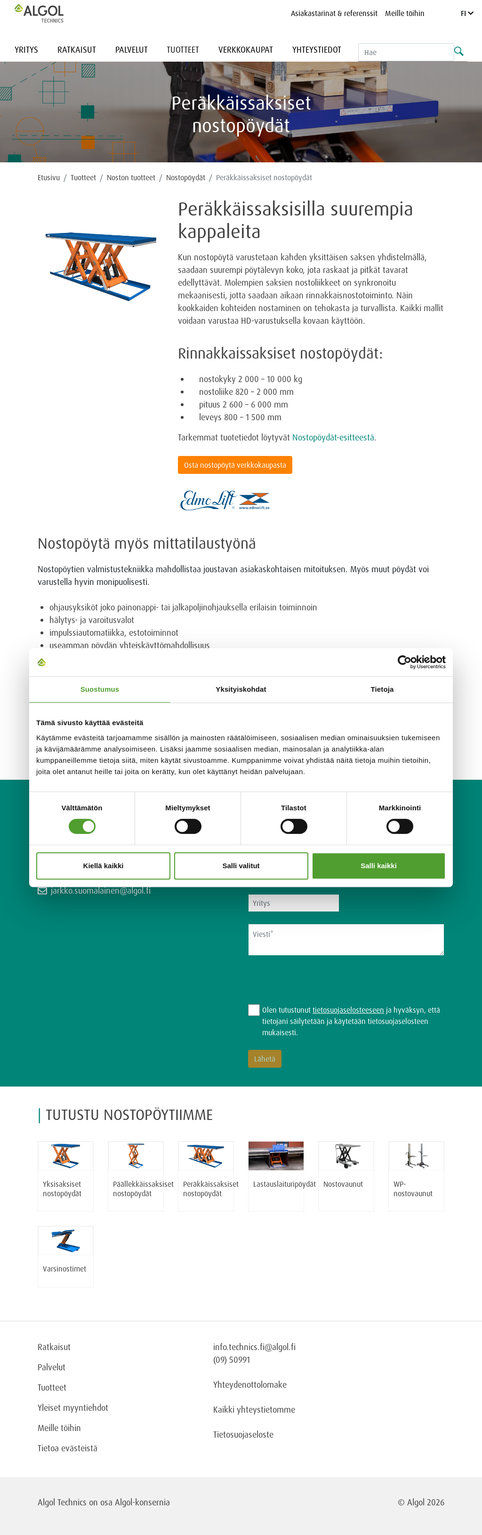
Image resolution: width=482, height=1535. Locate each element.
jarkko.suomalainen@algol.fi (101, 890)
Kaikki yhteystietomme (254, 1409)
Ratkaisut (76, 49)
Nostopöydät (185, 177)
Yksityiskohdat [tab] (241, 689)
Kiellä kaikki (103, 866)
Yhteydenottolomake (250, 1384)
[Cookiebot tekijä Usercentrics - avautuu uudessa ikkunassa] (404, 662)
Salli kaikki (379, 866)
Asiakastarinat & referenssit (334, 13)
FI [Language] (467, 13)
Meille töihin (405, 13)
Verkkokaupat (245, 49)
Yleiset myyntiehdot (73, 1407)
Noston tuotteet (131, 177)
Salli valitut (240, 866)
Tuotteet (183, 49)
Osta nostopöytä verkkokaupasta (235, 465)
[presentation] (319, 985)
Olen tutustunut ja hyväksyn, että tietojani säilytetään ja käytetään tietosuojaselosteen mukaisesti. (351, 1021)
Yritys (26, 49)
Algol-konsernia (142, 1502)
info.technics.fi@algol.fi (254, 1347)
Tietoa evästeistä (67, 1448)
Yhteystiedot (316, 49)
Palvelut (131, 49)
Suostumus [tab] (100, 689)
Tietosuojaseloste (243, 1434)
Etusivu (49, 177)
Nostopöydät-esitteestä (333, 437)
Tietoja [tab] (382, 689)
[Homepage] (49, 13)
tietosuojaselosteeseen (348, 1010)
